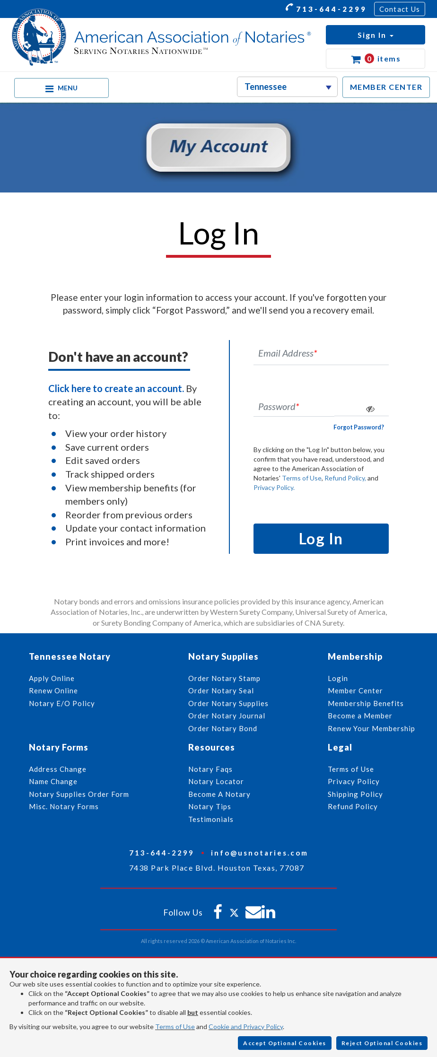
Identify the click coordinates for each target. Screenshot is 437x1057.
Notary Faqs (210, 769)
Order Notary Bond (222, 728)
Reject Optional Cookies (382, 1043)
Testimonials (211, 819)
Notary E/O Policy (62, 703)
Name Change (53, 781)
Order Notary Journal (226, 715)
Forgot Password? (358, 427)
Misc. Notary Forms (64, 806)
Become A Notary (219, 794)
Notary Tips (209, 806)
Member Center (355, 690)
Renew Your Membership (371, 728)
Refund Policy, (345, 478)
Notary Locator (216, 781)
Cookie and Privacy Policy (246, 1026)
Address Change (58, 769)
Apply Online (52, 678)
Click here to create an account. (116, 388)
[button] (375, 34)
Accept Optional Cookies (284, 1043)
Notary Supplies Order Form (79, 794)
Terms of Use (302, 478)
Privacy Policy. (274, 487)
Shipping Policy (355, 794)
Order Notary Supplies (228, 703)
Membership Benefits (366, 703)
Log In (321, 538)
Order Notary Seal (221, 690)
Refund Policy (353, 806)
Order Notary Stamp (224, 678)
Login (338, 678)
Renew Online (53, 690)
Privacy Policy (354, 781)
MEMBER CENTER (386, 86)
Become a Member (360, 715)
